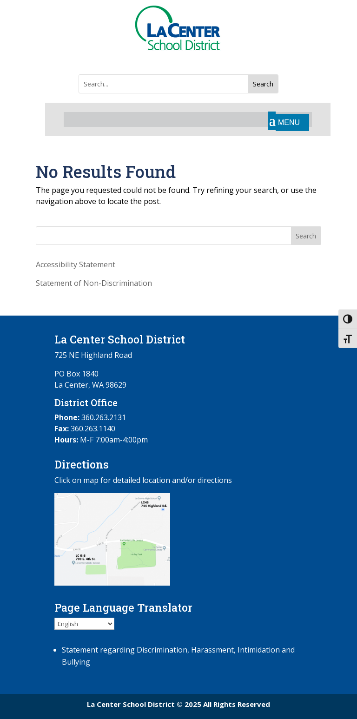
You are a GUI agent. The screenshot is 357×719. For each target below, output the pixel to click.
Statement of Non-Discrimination (94, 283)
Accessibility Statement (75, 264)
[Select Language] (84, 624)
